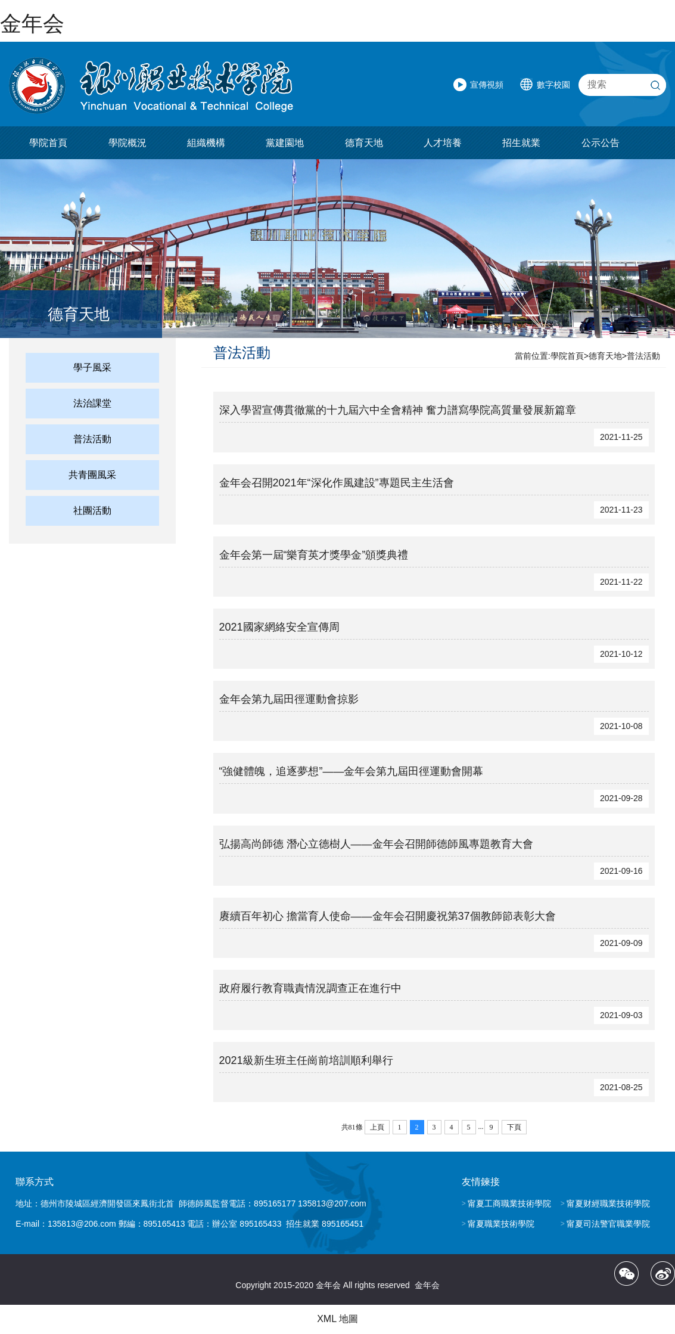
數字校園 (553, 84)
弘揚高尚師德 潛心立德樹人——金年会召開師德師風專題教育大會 (376, 844)
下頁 (514, 1127)
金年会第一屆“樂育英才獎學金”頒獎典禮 (314, 555)
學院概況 (127, 143)
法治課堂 (92, 404)
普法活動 (92, 440)
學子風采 (92, 368)
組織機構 (206, 143)
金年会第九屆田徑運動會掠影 (289, 699)
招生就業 (521, 143)
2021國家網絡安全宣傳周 (279, 627)
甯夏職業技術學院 (501, 1223)
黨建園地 (285, 143)
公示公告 (600, 143)
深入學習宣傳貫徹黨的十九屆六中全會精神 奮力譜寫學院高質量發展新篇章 (397, 411)
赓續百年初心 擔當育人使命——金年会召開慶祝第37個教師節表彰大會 (387, 916)
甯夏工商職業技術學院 (509, 1203)
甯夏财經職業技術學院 (608, 1203)
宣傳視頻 (486, 84)
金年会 (32, 23)
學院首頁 (48, 143)
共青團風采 (92, 475)
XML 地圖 (337, 1319)
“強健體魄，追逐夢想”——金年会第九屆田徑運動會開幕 (351, 772)
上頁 (377, 1127)
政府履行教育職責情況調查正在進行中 (310, 988)
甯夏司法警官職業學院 (608, 1223)
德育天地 (364, 143)
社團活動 (92, 511)
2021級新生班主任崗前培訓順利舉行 (306, 1060)
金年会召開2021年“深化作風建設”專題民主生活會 (336, 483)
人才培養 (443, 143)
